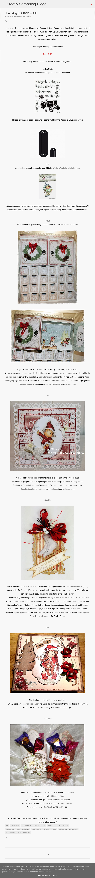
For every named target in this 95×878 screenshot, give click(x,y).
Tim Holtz (56, 384)
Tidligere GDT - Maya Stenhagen (18, 832)
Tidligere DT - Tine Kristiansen (17, 829)
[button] (6, 21)
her (72, 594)
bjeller (42, 489)
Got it (55, 875)
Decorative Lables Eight (75, 586)
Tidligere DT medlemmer (68, 829)
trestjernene (43, 616)
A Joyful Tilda (31, 478)
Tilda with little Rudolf (31, 704)
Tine (47, 627)
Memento (56, 482)
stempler (56, 73)
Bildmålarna (59, 381)
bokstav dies (70, 384)
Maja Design (31, 485)
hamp (34, 489)
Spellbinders (41, 373)
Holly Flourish (62, 485)
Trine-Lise (47, 719)
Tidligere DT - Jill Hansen (58, 825)
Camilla (47, 500)
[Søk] (49, 4)
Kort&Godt (52, 796)
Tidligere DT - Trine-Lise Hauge (44, 829)
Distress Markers (26, 384)
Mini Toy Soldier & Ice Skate (57, 598)
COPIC (85, 704)
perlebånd (54, 489)
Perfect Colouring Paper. (73, 482)
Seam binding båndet (48, 377)
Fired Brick (22, 381)
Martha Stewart (66, 803)
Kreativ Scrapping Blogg (26, 4)
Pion (23, 590)
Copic (34, 482)
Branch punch (83, 612)
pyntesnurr (24, 612)
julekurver (78, 120)
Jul (7, 825)
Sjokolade (15, 825)
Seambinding (25, 489)
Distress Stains (26, 601)
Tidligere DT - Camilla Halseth (33, 825)
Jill (47, 395)
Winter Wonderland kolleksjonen (66, 168)
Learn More (44, 875)
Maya (47, 221)
